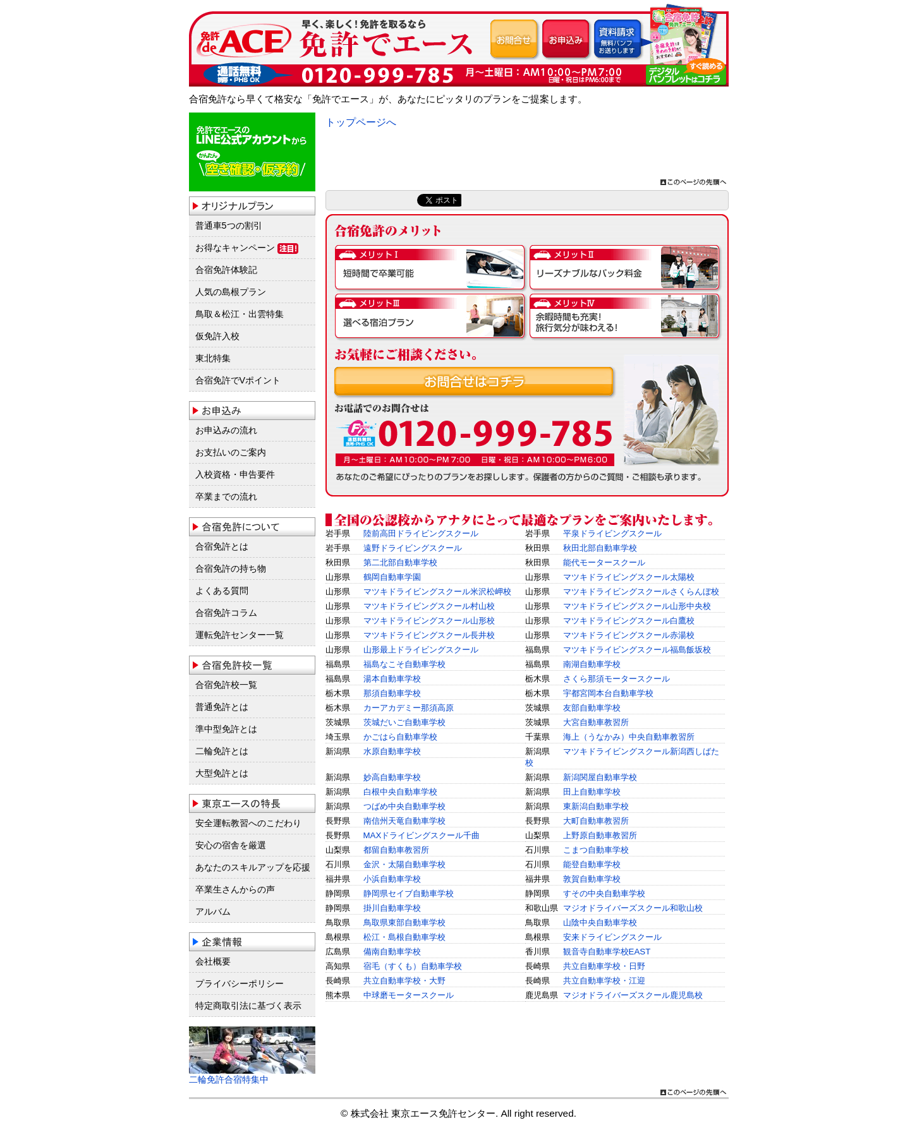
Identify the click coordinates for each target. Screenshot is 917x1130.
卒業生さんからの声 (235, 889)
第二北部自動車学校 (400, 562)
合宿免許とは (221, 546)
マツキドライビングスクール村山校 (429, 606)
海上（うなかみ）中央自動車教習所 (629, 737)
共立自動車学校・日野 (604, 966)
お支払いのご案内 (230, 452)
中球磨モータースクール (408, 995)
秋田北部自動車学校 (600, 548)
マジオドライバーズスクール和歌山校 (633, 908)
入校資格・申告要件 (235, 474)
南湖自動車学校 (592, 664)
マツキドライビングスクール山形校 (429, 620)
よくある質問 (221, 591)
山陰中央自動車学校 (600, 922)
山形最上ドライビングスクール (420, 649)
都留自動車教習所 (396, 850)
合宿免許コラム (226, 613)
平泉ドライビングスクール (612, 533)
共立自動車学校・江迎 (604, 980)
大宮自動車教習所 (596, 722)
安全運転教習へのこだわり (248, 823)
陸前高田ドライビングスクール (420, 533)
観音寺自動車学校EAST (607, 951)
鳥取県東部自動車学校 (404, 922)
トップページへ (360, 122)
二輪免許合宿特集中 (229, 1079)
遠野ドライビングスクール (412, 548)
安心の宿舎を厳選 (230, 845)
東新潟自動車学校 (596, 806)
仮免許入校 (217, 336)
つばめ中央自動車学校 (404, 806)
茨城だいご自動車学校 (404, 722)
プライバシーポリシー (239, 983)
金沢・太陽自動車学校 (404, 864)
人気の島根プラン (230, 292)
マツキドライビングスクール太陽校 (629, 577)
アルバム (213, 911)
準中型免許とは (226, 729)
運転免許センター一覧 (239, 635)
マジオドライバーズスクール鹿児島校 (633, 995)
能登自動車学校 (592, 864)
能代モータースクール (604, 562)
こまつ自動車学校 (596, 850)
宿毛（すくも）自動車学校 (412, 966)
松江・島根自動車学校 (404, 937)
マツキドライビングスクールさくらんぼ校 (641, 591)
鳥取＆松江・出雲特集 (239, 314)
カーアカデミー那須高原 (408, 707)
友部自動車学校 (592, 707)
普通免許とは (221, 707)
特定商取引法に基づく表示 (248, 1006)
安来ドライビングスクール (612, 937)
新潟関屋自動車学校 (600, 777)
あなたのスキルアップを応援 (252, 867)
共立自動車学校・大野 (404, 980)
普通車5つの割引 (228, 225)
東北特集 (213, 358)
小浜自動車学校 (392, 879)
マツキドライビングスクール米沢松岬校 (437, 591)
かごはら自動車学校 (400, 737)
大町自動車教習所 (596, 821)
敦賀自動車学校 (592, 879)
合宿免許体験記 (226, 270)
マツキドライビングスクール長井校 (429, 635)
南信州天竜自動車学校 (404, 821)
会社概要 (213, 961)
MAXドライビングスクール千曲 (421, 835)
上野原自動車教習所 (600, 835)
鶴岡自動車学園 (392, 577)
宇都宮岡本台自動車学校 (608, 693)
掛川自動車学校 (392, 908)
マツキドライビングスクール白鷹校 (629, 620)
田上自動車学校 (592, 791)
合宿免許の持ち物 (230, 568)
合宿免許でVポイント (238, 380)
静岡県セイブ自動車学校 (408, 893)
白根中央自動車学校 (400, 791)
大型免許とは (221, 773)
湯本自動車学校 (392, 678)
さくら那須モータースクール (616, 678)
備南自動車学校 (392, 951)
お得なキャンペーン (246, 248)
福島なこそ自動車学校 (404, 664)
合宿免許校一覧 (226, 685)
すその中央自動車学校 (604, 893)
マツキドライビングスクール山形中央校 (637, 606)
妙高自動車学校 (392, 777)
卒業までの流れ (226, 496)
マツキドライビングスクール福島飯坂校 (637, 649)
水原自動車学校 (392, 751)
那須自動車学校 (392, 693)
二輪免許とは (221, 751)
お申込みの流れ (226, 430)
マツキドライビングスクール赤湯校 (629, 635)
